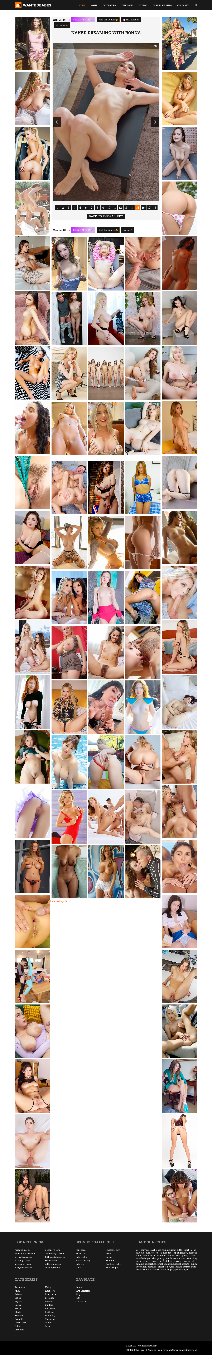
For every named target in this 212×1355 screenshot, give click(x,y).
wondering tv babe (146, 1258)
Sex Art (110, 1257)
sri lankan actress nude (183, 1266)
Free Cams (127, 5)
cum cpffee (152, 1252)
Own (94, 5)
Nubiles (80, 1264)
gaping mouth (164, 1258)
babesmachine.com (25, 1253)
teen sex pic (142, 1269)
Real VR (110, 1260)
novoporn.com (52, 1250)
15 (137, 207)
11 (115, 207)
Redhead (49, 1312)
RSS (78, 1297)
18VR (108, 1253)
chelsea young (160, 1250)
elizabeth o (164, 1266)
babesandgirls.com (55, 1253)
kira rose (154, 1269)
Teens (48, 1322)
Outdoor (49, 1305)
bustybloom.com (23, 1267)
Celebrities (20, 1322)
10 (108, 207)
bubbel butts (175, 1250)
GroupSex (20, 1329)
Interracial (51, 1294)
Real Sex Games (108, 19)
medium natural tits (168, 1255)
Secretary (50, 1315)
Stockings (50, 1319)
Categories (109, 5)
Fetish (18, 1326)
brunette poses (150, 1261)
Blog (78, 1294)
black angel (167, 1269)
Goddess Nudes (113, 1264)
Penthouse (81, 1250)
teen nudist (179, 1258)
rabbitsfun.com (53, 1264)
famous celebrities (146, 1263)
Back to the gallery (106, 216)
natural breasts (181, 1263)
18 (154, 207)
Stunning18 (112, 1267)
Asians (18, 1294)
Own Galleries (83, 1290)
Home (82, 5)
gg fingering (180, 1252)
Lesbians (49, 1297)
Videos (143, 5)
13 (126, 207)
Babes (18, 1297)
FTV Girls (80, 1253)
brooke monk (165, 1263)
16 (143, 207)
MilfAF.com (62, 25)
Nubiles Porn (82, 1257)
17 (149, 207)
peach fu (152, 1266)
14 (131, 207)
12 (120, 207)
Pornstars (50, 1308)
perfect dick (165, 1261)
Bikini (18, 1308)
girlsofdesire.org (23, 1257)
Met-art (79, 1267)
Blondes (19, 1315)
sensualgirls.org (23, 1264)
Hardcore (50, 1290)
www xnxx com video (185, 1261)
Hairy (48, 1287)
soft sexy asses (144, 1250)
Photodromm (113, 1250)
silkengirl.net (52, 1267)
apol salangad (181, 1269)
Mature (49, 1301)
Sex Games (183, 5)
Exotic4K (127, 230)
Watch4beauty (83, 1260)
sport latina (190, 1250)
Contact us (81, 1301)
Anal (17, 1290)
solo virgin (149, 1255)
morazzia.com (22, 1250)
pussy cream (189, 1255)
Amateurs (20, 1287)
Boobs (18, 1305)
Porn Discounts (162, 5)
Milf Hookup (131, 19)
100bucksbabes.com (55, 1257)
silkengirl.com (23, 1260)
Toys (47, 1326)
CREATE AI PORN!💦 (83, 19)
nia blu (140, 1252)
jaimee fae (165, 1252)
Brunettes (20, 1319)
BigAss (18, 1301)
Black (18, 1312)
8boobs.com (51, 1260)
